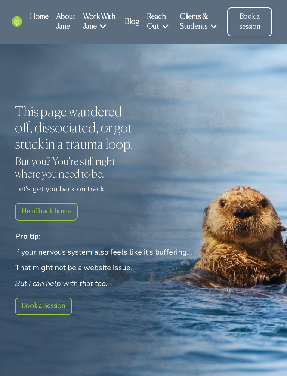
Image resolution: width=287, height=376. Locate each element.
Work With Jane (99, 22)
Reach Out (158, 22)
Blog (132, 22)
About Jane (65, 22)
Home (39, 17)
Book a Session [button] (43, 306)
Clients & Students (198, 22)
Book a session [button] (249, 21)
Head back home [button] (46, 211)
